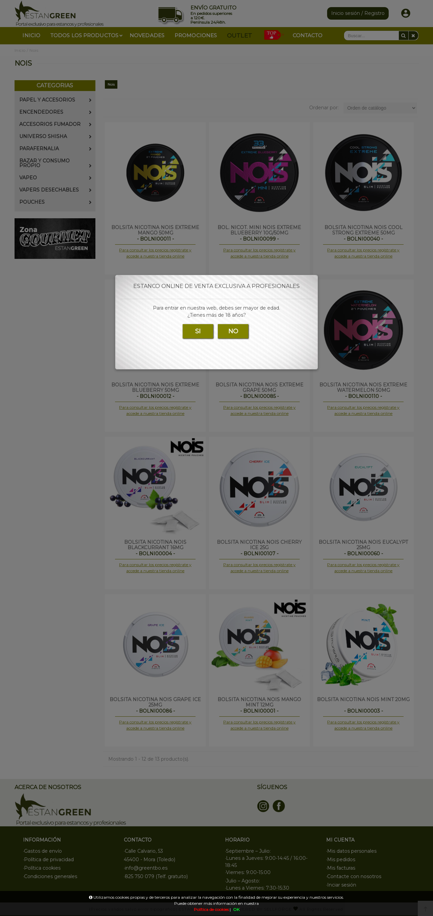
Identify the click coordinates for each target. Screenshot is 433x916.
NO (233, 331)
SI (198, 331)
